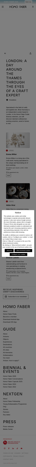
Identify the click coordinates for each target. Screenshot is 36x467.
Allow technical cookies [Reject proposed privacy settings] (23, 250)
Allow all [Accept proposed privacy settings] (9, 250)
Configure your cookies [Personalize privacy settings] (18, 254)
